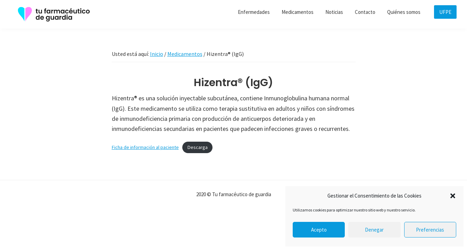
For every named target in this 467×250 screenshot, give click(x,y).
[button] (452, 195)
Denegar (374, 229)
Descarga (197, 147)
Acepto (319, 229)
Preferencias (430, 229)
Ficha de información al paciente (145, 147)
